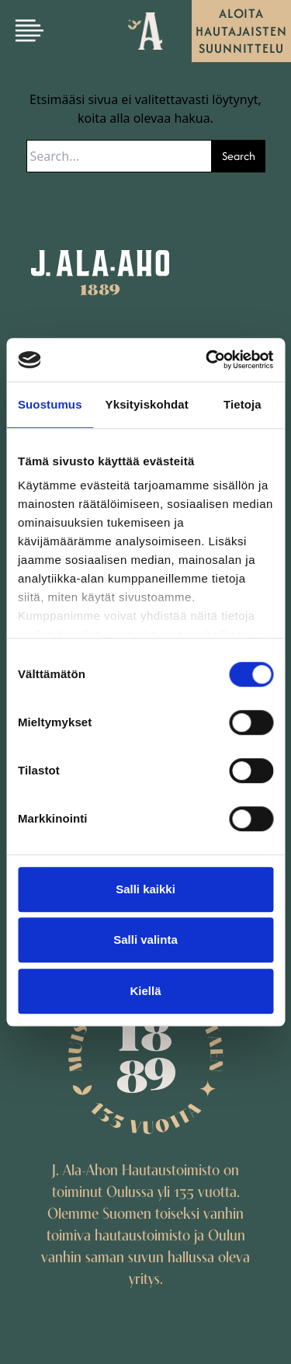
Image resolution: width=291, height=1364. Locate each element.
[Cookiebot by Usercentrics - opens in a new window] (207, 360)
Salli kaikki (145, 889)
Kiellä (145, 990)
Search (238, 156)
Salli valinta (145, 939)
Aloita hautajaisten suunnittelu (241, 30)
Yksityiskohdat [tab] (147, 404)
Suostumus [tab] (50, 404)
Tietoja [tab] (242, 404)
